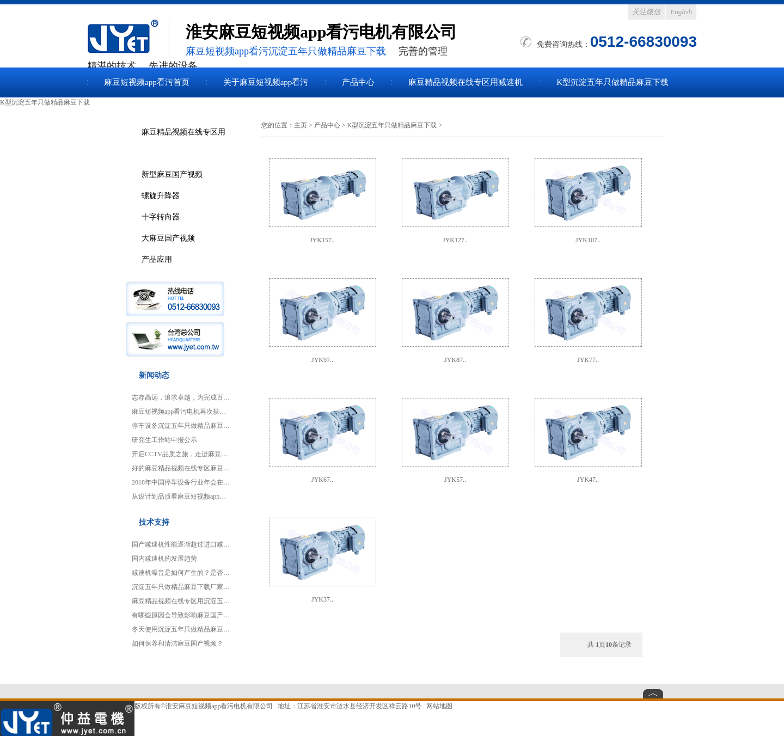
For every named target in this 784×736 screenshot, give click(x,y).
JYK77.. (588, 360)
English (681, 12)
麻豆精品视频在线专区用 (183, 131)
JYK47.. (588, 479)
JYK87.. (455, 360)
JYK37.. (322, 599)
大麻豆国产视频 (168, 238)
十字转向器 (161, 216)
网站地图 (439, 706)
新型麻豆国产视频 (172, 174)
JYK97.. (322, 360)
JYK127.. (455, 240)
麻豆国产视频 (128, 39)
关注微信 (646, 12)
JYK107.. (588, 240)
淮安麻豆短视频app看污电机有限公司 (219, 706)
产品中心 (358, 82)
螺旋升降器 (161, 195)
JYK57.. (455, 479)
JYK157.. (322, 240)
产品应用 (157, 259)
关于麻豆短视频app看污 (266, 82)
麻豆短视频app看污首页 (146, 82)
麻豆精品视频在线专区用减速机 (465, 82)
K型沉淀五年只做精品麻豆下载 (612, 82)
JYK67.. (322, 479)
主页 (300, 125)
